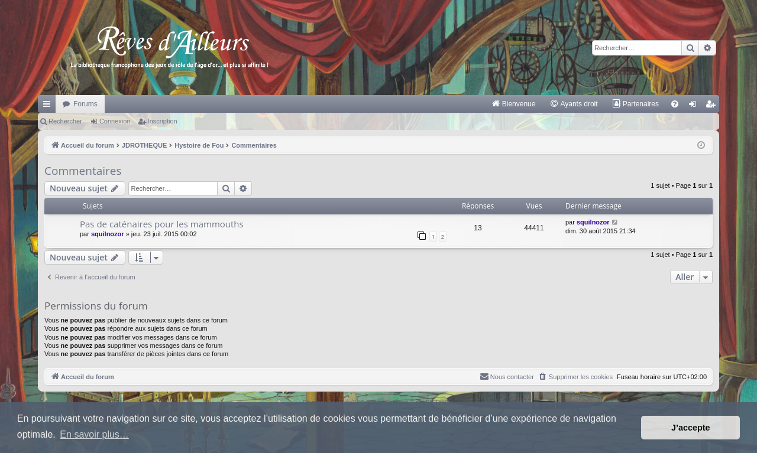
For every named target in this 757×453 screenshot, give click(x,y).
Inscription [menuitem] (713, 106)
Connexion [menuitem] (695, 106)
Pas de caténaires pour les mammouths (162, 224)
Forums (85, 104)
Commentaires (83, 170)
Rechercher (65, 121)
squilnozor (107, 233)
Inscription (162, 121)
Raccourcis (49, 106)
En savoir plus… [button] (94, 434)
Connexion (115, 121)
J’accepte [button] (690, 427)
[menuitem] (513, 104)
